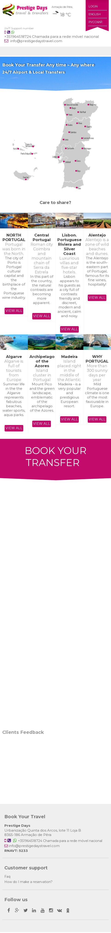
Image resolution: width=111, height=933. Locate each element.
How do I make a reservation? (28, 883)
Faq (7, 877)
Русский (95, 22)
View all (14, 311)
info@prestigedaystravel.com (35, 41)
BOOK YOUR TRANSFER (55, 457)
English (94, 14)
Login (93, 6)
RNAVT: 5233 (16, 851)
